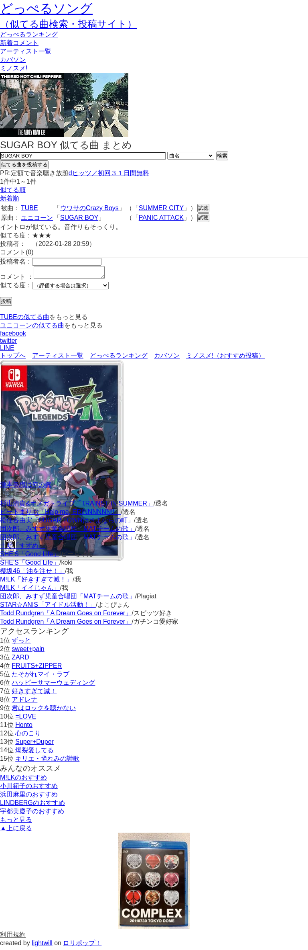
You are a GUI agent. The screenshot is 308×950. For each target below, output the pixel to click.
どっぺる (29, 34)
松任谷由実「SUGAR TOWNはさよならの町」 (67, 522)
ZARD (20, 659)
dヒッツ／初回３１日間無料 (109, 173)
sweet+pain (28, 651)
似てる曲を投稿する (24, 165)
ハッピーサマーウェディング (53, 685)
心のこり (28, 735)
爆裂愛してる (34, 752)
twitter (8, 343)
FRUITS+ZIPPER (37, 668)
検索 (222, 156)
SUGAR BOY (79, 217)
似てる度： (16, 287)
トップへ (13, 357)
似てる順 (13, 189)
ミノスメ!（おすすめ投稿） (225, 357)
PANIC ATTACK (161, 217)
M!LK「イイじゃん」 (30, 590)
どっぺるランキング (119, 357)
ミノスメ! (13, 68)
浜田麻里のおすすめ (29, 796)
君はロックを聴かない (44, 710)
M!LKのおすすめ (23, 779)
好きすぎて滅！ (34, 693)
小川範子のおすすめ (29, 788)
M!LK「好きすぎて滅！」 (36, 581)
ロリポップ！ (82, 945)
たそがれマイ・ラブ (40, 676)
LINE (7, 350)
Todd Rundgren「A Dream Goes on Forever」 (66, 615)
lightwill (42, 945)
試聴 (203, 208)
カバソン (13, 59)
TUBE (29, 208)
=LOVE (25, 718)
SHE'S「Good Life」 (29, 556)
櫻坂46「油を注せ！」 (32, 573)
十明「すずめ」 (22, 548)
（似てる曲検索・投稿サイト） (68, 23)
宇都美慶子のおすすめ (32, 813)
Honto (23, 727)
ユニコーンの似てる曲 (32, 327)
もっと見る (16, 822)
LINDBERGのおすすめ (32, 805)
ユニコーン (37, 217)
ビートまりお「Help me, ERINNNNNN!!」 (60, 514)
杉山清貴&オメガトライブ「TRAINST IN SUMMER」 (77, 505)
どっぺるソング (46, 8)
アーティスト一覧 (57, 357)
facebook (13, 335)
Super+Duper (34, 744)
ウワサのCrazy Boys (89, 208)
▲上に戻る (16, 830)
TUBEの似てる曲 (24, 319)
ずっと (21, 642)
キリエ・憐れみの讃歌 (47, 761)
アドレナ (24, 701)
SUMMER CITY (161, 208)
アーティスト (25, 51)
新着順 (9, 198)
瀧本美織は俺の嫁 (25, 486)
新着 (19, 42)
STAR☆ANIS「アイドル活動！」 (48, 607)
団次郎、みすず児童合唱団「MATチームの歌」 (67, 531)
